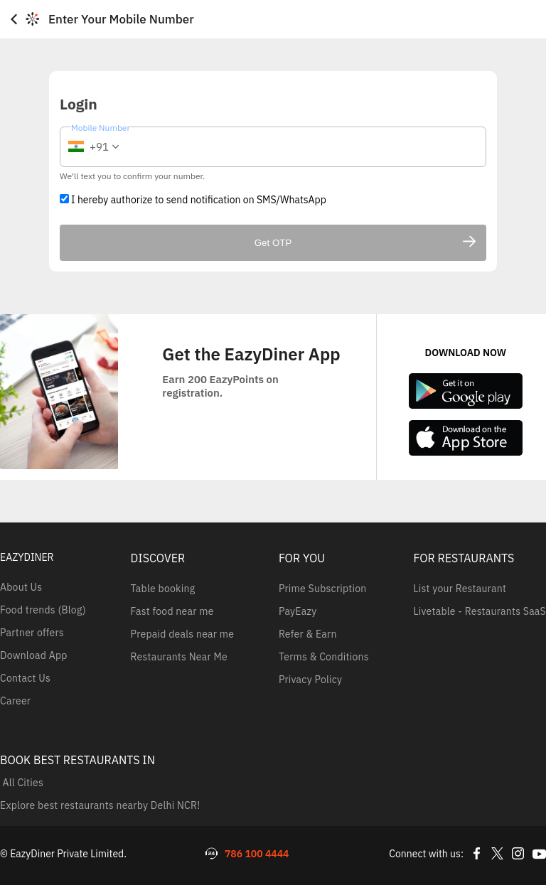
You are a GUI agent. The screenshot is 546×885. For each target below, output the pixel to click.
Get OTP (365, 243)
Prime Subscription (323, 588)
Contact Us (25, 678)
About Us (21, 587)
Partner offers (32, 632)
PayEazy (298, 611)
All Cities (21, 782)
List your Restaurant (460, 588)
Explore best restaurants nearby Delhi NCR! (100, 805)
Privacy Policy (310, 679)
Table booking (163, 588)
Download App (34, 655)
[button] (92, 146)
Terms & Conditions (324, 656)
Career (15, 700)
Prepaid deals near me (183, 634)
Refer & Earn (308, 634)
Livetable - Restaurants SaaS (480, 611)
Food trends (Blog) (43, 610)
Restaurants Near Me (179, 656)
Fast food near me (172, 611)
